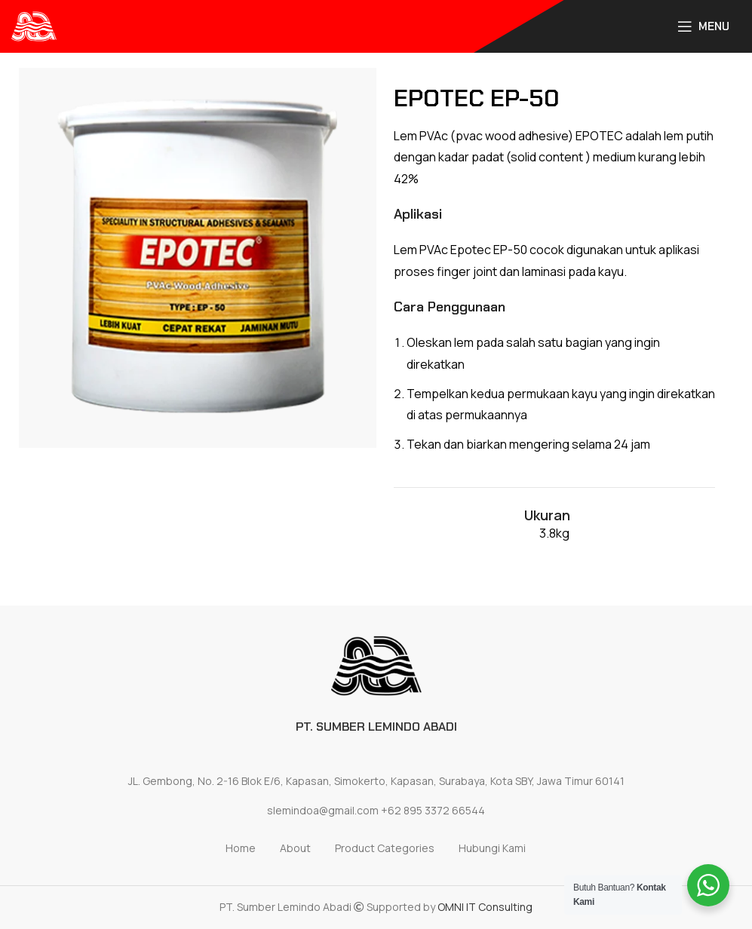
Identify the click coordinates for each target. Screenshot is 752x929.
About (295, 848)
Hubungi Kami (492, 848)
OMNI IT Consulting (485, 907)
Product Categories (384, 848)
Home (241, 848)
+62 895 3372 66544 (433, 810)
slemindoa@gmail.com (323, 810)
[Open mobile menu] (703, 26)
